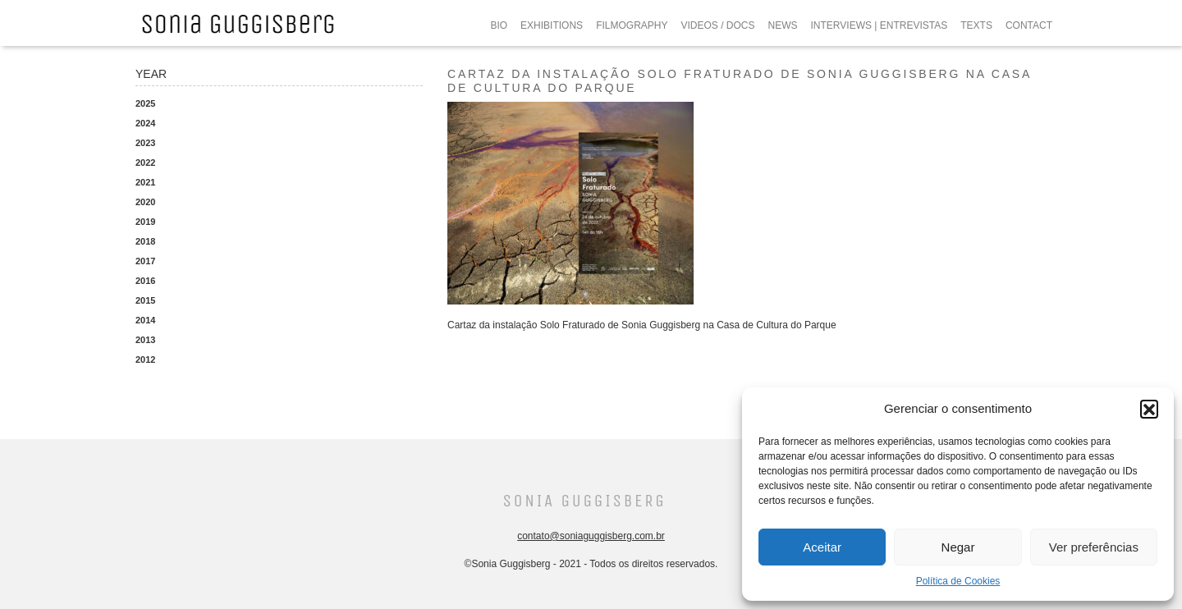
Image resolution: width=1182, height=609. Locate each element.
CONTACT (1029, 25)
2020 (145, 202)
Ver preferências (1093, 547)
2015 (145, 300)
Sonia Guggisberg (584, 501)
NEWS (783, 25)
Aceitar (822, 547)
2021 (145, 182)
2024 (145, 123)
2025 (145, 103)
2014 (145, 320)
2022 (145, 162)
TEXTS (976, 25)
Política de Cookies (958, 581)
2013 (145, 340)
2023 (145, 143)
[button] (1149, 409)
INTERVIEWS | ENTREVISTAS (879, 25)
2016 (145, 281)
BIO (498, 25)
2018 (145, 241)
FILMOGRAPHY (631, 25)
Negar (958, 547)
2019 (145, 222)
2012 (145, 359)
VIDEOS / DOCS (717, 25)
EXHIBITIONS (551, 25)
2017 (145, 261)
